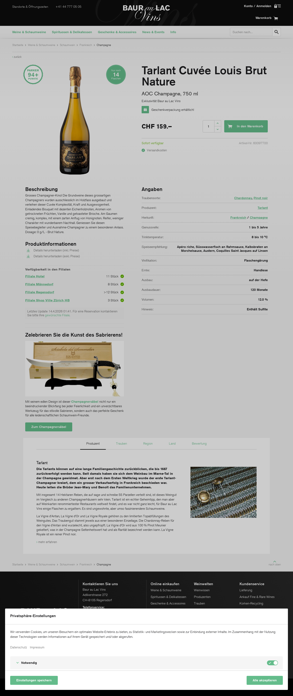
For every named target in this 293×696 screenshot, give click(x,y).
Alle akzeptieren (265, 680)
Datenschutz (18, 647)
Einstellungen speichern (34, 680)
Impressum (37, 647)
